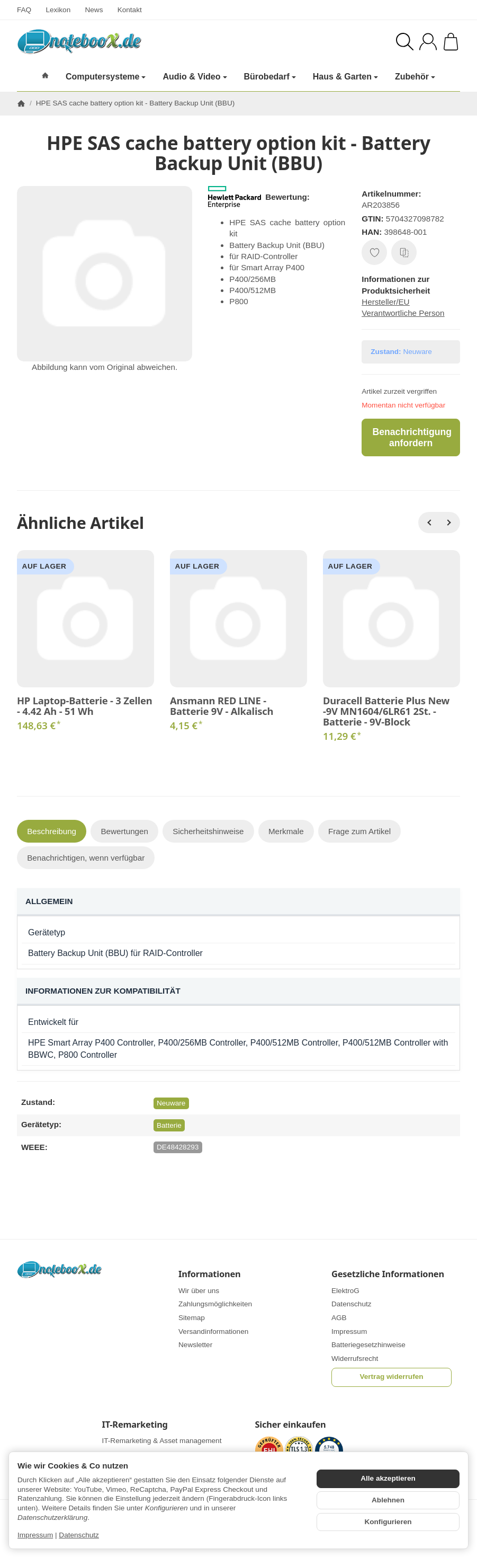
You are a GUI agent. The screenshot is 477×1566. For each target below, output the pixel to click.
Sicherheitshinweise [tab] (208, 831)
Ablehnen (388, 1500)
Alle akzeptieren (388, 1478)
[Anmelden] (428, 41)
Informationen (209, 1274)
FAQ (24, 10)
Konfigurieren (387, 1522)
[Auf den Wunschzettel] (374, 252)
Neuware (171, 1103)
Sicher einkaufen (290, 1424)
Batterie (169, 1125)
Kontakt (130, 10)
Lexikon (58, 10)
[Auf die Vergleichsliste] (404, 252)
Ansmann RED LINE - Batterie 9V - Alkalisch (221, 705)
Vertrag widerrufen (391, 1377)
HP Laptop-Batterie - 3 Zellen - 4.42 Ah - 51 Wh (84, 705)
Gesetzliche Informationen (387, 1274)
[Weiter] (449, 522)
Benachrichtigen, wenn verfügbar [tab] (86, 857)
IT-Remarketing (135, 1424)
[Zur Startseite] (117, 41)
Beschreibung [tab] (51, 831)
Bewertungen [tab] (124, 831)
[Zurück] (428, 522)
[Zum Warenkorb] (451, 41)
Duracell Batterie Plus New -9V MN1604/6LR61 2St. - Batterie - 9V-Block (386, 711)
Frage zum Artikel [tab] (359, 831)
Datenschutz (79, 1535)
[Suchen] (404, 41)
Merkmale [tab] (286, 831)
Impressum (35, 1535)
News (94, 10)
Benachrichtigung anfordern (412, 437)
